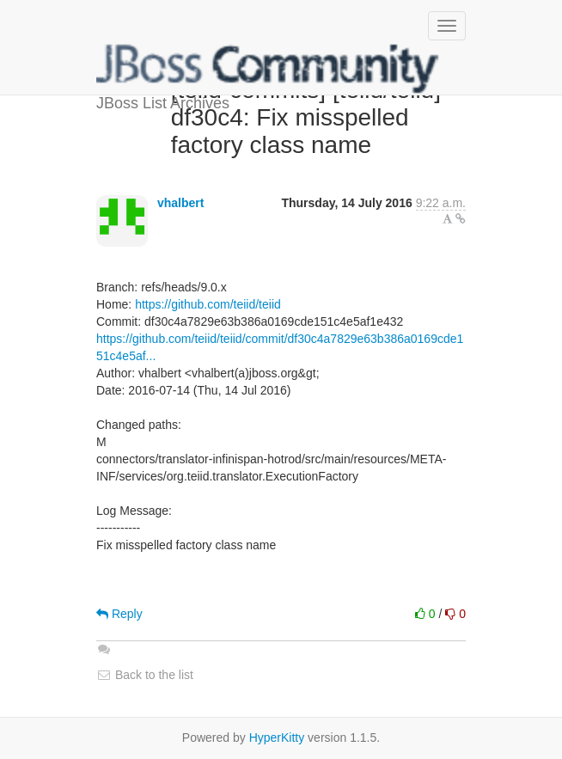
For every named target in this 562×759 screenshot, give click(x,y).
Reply (119, 614)
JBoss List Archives (268, 68)
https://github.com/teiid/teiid (208, 304)
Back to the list (144, 675)
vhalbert (180, 203)
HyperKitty (277, 737)
